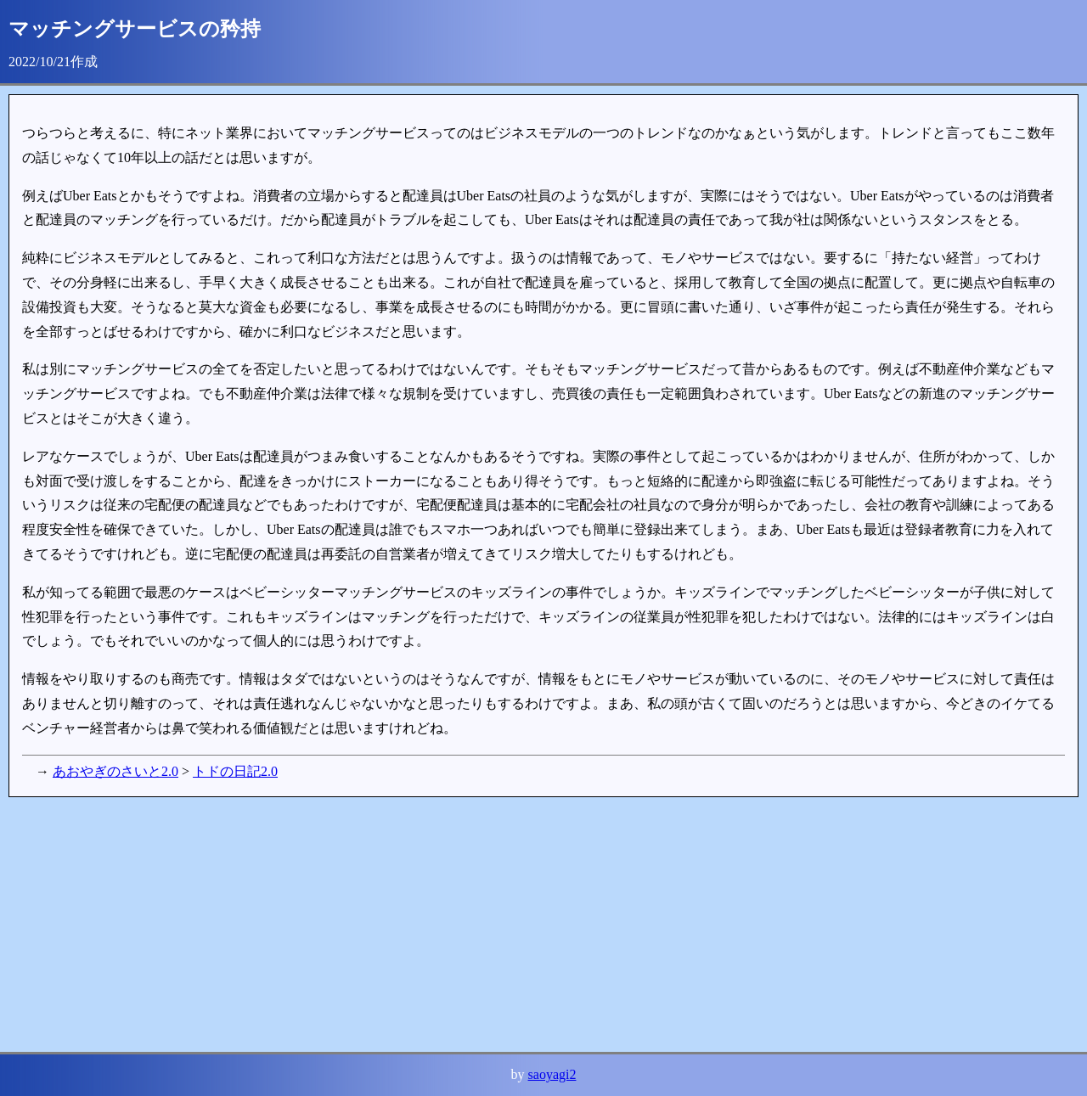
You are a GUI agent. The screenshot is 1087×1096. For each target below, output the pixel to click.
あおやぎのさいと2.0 (115, 771)
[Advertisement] (518, 924)
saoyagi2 (552, 1074)
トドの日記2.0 (235, 771)
